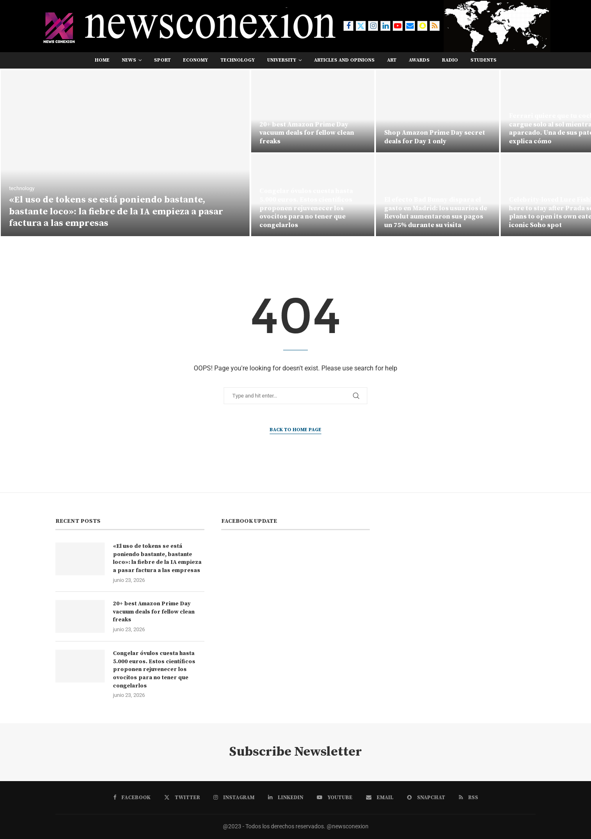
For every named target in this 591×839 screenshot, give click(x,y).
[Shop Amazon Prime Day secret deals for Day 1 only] (437, 111)
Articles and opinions (344, 60)
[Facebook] (348, 26)
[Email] (410, 26)
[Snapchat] (422, 26)
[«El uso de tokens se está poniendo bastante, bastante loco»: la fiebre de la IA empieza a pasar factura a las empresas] (125, 153)
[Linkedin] (385, 26)
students (483, 60)
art (391, 60)
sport (162, 60)
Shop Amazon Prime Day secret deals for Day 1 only (434, 137)
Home (102, 60)
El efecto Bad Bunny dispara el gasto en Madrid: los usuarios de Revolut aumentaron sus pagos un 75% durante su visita (435, 212)
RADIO (450, 60)
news (129, 60)
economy (195, 60)
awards (419, 60)
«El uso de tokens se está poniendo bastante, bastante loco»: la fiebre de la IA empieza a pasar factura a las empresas (116, 211)
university (281, 60)
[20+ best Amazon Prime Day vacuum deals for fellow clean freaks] (312, 111)
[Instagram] (373, 26)
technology (237, 60)
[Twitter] (361, 26)
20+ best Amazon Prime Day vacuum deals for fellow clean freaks (306, 133)
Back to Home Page (295, 430)
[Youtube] (398, 26)
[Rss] (435, 26)
